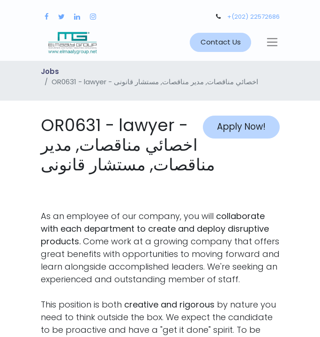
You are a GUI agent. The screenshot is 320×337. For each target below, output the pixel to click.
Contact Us (221, 42)
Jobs (50, 71)
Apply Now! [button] (241, 126)
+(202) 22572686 (253, 16)
